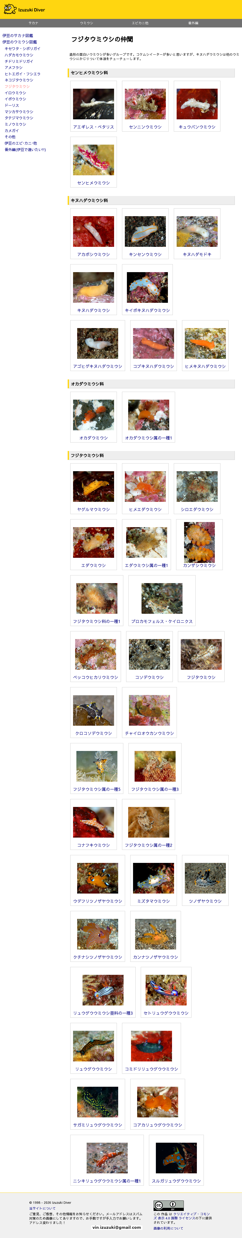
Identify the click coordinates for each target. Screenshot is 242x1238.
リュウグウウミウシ (93, 1067)
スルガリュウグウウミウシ (176, 1179)
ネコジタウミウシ (19, 80)
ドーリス (12, 105)
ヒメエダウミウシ (145, 507)
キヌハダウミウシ (93, 308)
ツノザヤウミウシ (205, 899)
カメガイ (12, 130)
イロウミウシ (15, 92)
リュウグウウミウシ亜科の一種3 (103, 1011)
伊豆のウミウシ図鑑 (19, 41)
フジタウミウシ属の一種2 (148, 843)
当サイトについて (42, 1208)
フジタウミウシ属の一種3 (155, 787)
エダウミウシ (93, 563)
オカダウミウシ (93, 436)
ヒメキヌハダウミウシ (205, 364)
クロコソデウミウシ (93, 731)
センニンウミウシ (145, 125)
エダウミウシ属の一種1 (146, 563)
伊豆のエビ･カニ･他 (21, 143)
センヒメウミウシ (93, 181)
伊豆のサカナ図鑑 (17, 35)
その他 (10, 136)
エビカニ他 (140, 23)
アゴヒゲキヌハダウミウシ (97, 364)
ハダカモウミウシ (19, 54)
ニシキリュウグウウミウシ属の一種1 (107, 1179)
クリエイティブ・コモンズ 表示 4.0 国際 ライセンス (182, 1216)
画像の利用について (169, 1228)
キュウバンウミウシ (197, 125)
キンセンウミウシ (145, 252)
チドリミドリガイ (19, 61)
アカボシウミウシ (93, 252)
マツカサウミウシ (19, 111)
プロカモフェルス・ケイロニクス (162, 619)
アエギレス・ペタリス (93, 125)
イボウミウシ (15, 98)
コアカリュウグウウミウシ (157, 1123)
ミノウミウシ (15, 124)
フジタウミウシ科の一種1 (96, 619)
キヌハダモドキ (197, 252)
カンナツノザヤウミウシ (155, 955)
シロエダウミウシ (197, 507)
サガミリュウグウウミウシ (97, 1123)
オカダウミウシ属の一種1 (148, 436)
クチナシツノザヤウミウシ (97, 955)
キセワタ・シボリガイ (23, 48)
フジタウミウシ (201, 675)
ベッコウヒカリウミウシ (95, 675)
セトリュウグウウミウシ (166, 1011)
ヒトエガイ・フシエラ (23, 73)
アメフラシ (14, 67)
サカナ (33, 23)
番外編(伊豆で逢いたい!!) (25, 149)
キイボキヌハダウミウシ (147, 308)
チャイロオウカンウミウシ (149, 731)
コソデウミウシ (149, 675)
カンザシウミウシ (199, 563)
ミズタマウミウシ (153, 899)
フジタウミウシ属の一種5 (96, 787)
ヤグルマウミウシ (93, 507)
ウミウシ (86, 23)
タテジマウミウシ (19, 117)
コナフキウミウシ (93, 843)
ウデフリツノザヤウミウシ (97, 899)
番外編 (193, 23)
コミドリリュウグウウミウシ (151, 1067)
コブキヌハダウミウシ (153, 364)
